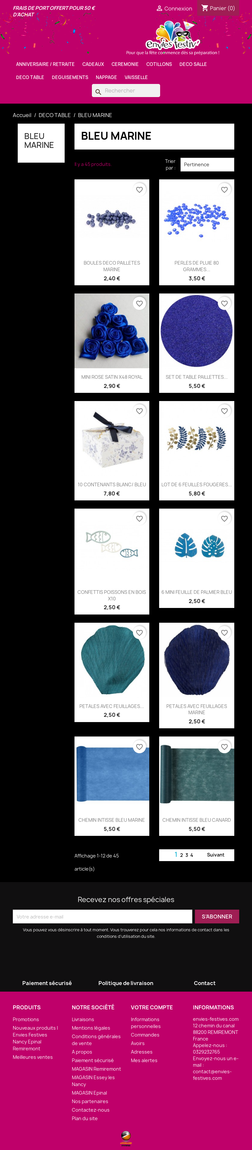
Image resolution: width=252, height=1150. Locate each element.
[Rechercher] (126, 90)
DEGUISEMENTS (70, 77)
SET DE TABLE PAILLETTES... (197, 377)
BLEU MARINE (39, 140)
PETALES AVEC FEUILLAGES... (111, 706)
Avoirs (138, 1043)
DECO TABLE (30, 77)
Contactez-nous (91, 1110)
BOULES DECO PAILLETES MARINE (112, 266)
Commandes (145, 1035)
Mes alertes (144, 1060)
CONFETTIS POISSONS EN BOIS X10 (111, 595)
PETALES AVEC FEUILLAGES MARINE (196, 709)
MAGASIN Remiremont (96, 1069)
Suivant (219, 855)
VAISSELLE (136, 77)
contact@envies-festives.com (212, 1074)
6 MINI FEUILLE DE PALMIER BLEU (196, 592)
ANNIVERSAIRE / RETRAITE (45, 64)
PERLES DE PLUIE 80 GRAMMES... (197, 266)
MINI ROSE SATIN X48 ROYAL (111, 377)
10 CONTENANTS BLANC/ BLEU (112, 484)
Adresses (142, 1052)
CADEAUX (93, 64)
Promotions (26, 1019)
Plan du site (85, 1118)
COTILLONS (159, 64)
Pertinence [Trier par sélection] (207, 165)
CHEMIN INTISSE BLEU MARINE (111, 820)
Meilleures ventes (33, 1057)
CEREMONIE (125, 64)
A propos (82, 1052)
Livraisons (83, 1019)
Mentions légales (91, 1028)
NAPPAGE (106, 77)
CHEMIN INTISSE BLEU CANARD (196, 820)
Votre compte (152, 1007)
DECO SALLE (193, 64)
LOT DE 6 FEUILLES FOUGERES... (196, 484)
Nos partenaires (90, 1101)
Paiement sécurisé (93, 1060)
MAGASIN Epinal (89, 1093)
